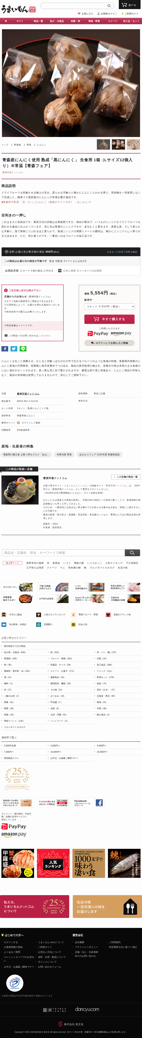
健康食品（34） (58, 677)
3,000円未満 (10, 745)
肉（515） (55, 652)
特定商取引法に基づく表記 (123, 947)
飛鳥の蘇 (79, 563)
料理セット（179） (106, 677)
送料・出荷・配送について (52, 957)
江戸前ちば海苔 (35, 567)
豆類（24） (102, 658)
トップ (4, 145)
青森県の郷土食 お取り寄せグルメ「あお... (26, 454)
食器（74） (102, 683)
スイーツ (112, 21)
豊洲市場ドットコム (12, 172)
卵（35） (8, 665)
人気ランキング (114, 563)
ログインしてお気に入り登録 (109, 343)
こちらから (44, 335)
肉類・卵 (75, 21)
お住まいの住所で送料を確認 (122, 252)
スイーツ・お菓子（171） (62, 671)
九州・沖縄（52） (59, 714)
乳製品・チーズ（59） (61, 665)
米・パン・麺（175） (107, 652)
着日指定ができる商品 (15, 646)
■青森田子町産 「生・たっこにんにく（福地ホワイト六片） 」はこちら (44, 202)
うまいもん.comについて (51, 942)
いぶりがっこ (94, 563)
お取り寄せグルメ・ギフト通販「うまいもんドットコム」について (34, 906)
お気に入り (87, 13)
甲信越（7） (56, 702)
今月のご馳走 (15, 614)
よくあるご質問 (12, 952)
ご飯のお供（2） (12, 696)
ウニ (62, 567)
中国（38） (102, 708)
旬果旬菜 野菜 (64, 454)
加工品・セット (131, 21)
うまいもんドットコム (75, 485)
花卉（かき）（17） (106, 689)
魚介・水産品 (57, 21)
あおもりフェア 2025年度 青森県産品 (99, 454)
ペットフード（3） (59, 721)
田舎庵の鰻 (74, 567)
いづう (67, 563)
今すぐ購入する (109, 319)
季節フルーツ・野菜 (88, 614)
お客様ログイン (109, 13)
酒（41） (8, 677)
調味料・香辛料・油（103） (17, 671)
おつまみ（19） (58, 696)
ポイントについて (47, 962)
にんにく (41, 145)
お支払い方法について (49, 952)
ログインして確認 (31, 422)
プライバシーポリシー (86, 947)
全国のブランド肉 (122, 614)
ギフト (19, 21)
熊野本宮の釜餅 (35, 563)
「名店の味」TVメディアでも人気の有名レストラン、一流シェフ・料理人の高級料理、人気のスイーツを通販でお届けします (107, 906)
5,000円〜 (101, 745)
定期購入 (48, 624)
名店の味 (123, 567)
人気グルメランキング (54, 614)
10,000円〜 (55, 752)
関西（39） (9, 708)
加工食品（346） (105, 665)
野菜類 (17, 145)
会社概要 (79, 942)
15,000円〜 (102, 752)
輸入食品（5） (104, 714)
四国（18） (9, 714)
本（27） (8, 689)
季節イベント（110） (14, 721)
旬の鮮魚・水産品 (17, 624)
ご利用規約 (115, 942)
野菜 (29, 145)
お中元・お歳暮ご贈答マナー (64, 758)
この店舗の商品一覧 (127, 477)
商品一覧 (38, 21)
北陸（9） (55, 708)
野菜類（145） (11, 658)
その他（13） (57, 689)
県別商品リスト (11, 758)
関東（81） (9, 702)
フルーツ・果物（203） (61, 658)
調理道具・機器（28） (61, 683)
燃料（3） (9, 683)
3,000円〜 (55, 745)
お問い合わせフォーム (49, 966)
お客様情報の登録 (13, 947)
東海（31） (102, 702)
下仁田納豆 (132, 563)
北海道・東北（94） (106, 696)
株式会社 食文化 (73, 1024)
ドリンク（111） (105, 671)
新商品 (56, 563)
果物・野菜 (94, 21)
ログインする (11, 942)
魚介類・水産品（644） (15, 652)
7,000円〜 (9, 752)
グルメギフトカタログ (102, 567)
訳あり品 (83, 624)
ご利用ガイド (131, 13)
